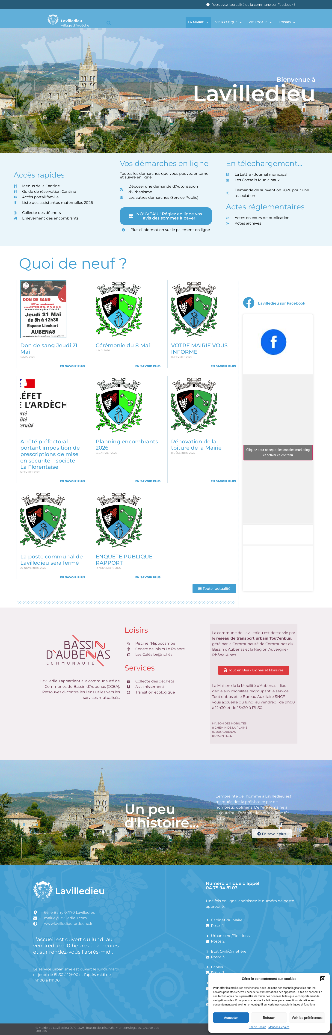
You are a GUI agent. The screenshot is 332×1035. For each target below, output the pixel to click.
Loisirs (287, 22)
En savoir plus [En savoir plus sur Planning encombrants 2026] (147, 481)
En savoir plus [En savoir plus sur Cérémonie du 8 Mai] (147, 366)
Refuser (269, 1018)
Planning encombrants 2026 (127, 444)
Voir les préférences (307, 1018)
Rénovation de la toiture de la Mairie (196, 444)
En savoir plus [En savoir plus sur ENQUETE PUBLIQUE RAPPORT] (147, 577)
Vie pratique (228, 22)
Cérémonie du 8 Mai (123, 345)
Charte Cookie (257, 1027)
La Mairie (198, 22)
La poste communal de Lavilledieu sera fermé (51, 559)
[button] (322, 978)
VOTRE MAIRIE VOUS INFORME (199, 348)
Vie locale (260, 22)
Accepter (231, 1018)
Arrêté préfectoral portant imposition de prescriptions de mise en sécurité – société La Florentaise (50, 454)
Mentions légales (278, 1027)
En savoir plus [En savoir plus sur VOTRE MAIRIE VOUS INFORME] (223, 366)
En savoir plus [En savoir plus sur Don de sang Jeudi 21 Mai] (72, 366)
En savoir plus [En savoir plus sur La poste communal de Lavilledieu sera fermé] (72, 577)
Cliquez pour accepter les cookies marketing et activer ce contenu (278, 452)
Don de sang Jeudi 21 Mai (48, 348)
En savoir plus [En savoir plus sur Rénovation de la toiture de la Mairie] (223, 481)
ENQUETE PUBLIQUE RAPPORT (124, 559)
